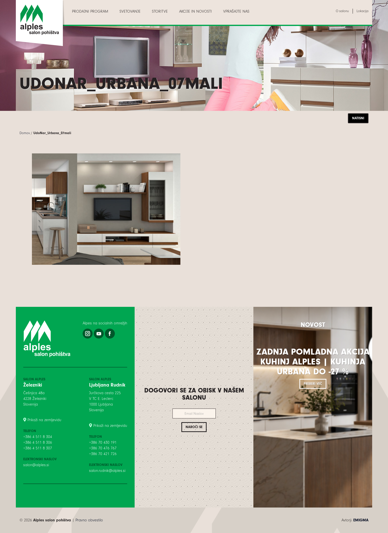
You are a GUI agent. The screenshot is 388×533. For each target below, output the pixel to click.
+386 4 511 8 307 (37, 448)
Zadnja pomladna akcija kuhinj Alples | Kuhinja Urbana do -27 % (312, 361)
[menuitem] (90, 11)
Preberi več (313, 384)
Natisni (358, 118)
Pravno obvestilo (89, 520)
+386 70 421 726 (103, 454)
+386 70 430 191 (103, 442)
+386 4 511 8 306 (37, 442)
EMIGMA (360, 520)
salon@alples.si (36, 465)
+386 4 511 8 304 (37, 437)
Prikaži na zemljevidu (44, 420)
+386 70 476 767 (103, 448)
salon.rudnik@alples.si (107, 470)
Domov (25, 133)
